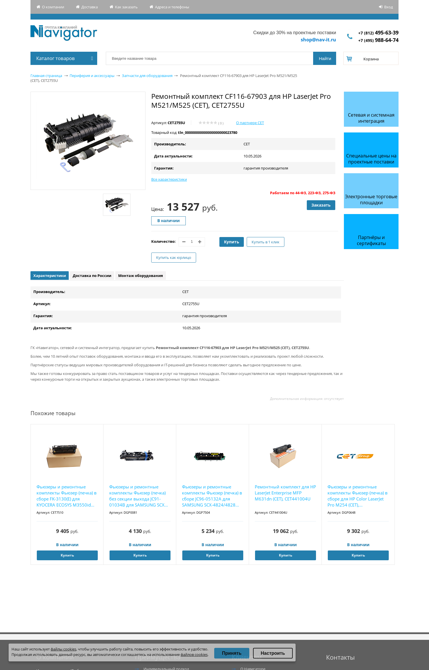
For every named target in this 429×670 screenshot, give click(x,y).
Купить (231, 241)
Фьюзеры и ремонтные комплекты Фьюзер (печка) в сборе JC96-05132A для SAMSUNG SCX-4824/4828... (212, 496)
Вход (388, 6)
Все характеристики (169, 179)
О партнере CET (250, 122)
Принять (232, 653)
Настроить (273, 653)
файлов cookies (194, 654)
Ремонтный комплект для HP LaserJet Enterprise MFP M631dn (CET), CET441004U (285, 493)
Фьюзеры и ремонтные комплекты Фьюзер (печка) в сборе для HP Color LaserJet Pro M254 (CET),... (358, 496)
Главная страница (46, 75)
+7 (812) (378, 33)
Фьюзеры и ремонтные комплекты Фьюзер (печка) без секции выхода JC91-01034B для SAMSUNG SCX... (138, 496)
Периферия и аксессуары (92, 75)
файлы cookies (63, 649)
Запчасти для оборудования (147, 75)
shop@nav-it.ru (318, 39)
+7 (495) (378, 40)
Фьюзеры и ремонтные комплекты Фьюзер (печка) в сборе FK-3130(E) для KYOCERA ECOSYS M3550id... (67, 496)
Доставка (89, 6)
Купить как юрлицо (173, 257)
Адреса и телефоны (172, 6)
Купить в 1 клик (265, 241)
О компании (53, 6)
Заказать (321, 205)
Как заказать (126, 6)
